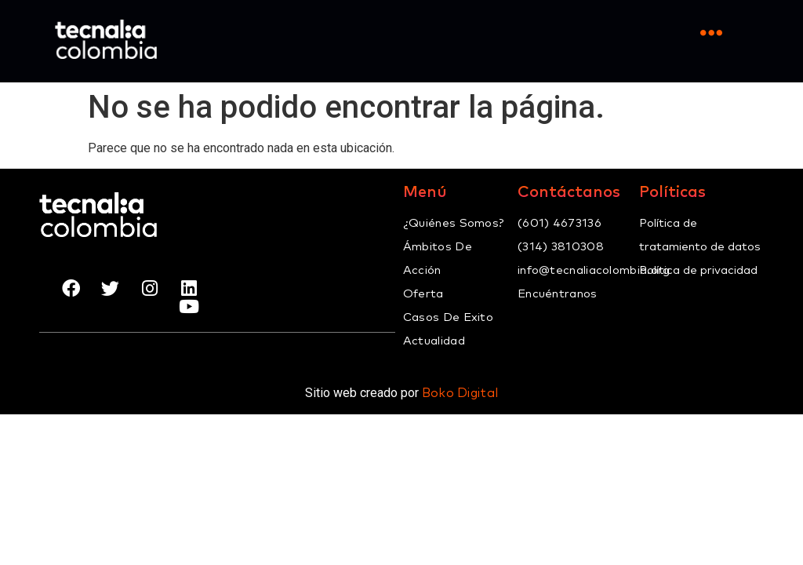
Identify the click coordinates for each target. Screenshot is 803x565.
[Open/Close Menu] (711, 33)
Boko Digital (460, 393)
